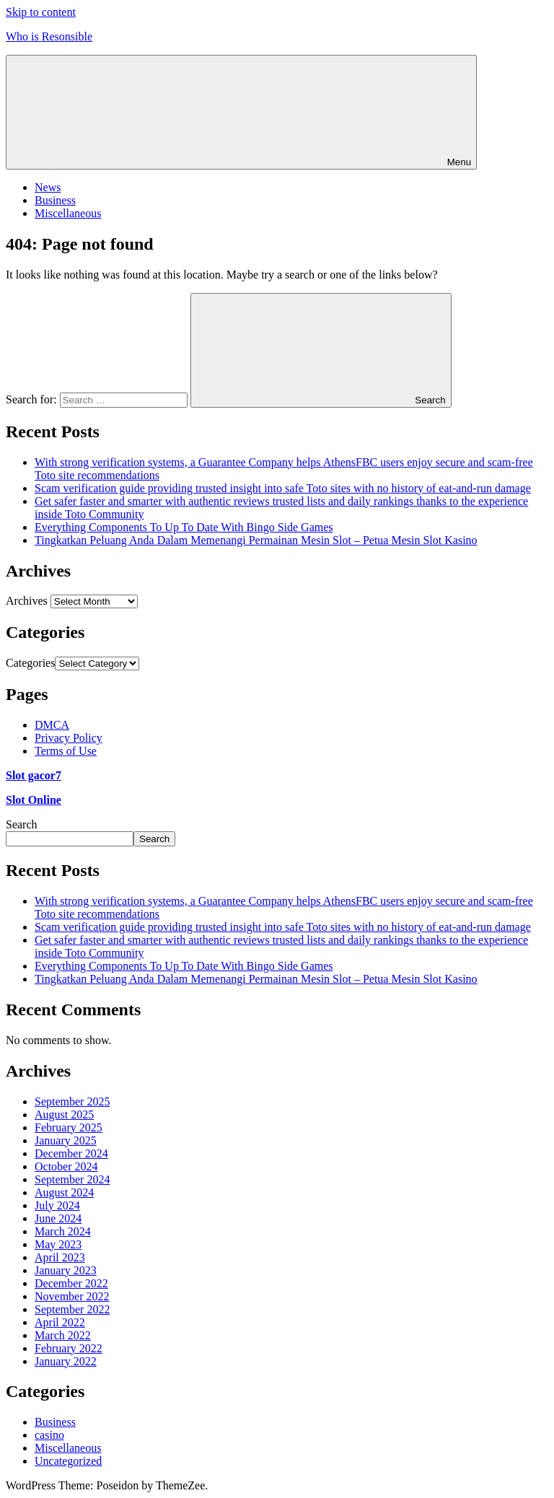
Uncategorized (68, 1461)
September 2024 (72, 1179)
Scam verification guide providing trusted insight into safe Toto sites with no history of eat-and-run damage (283, 488)
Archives (27, 601)
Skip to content (41, 12)
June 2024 (58, 1218)
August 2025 (64, 1114)
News (48, 187)
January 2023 (66, 1270)
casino (49, 1435)
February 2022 (68, 1348)
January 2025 (66, 1140)
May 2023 (58, 1244)
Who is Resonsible (49, 36)
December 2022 (71, 1283)
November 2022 (72, 1296)
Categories (30, 663)
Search (22, 824)
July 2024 (57, 1205)
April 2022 (60, 1322)
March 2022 (63, 1335)
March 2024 (63, 1231)
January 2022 (66, 1361)
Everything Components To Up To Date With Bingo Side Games (184, 527)
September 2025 (72, 1101)
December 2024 (71, 1153)
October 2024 (66, 1166)
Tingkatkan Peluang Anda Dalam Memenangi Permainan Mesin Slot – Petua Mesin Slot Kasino (256, 540)
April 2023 (60, 1257)
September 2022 (72, 1309)
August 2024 (64, 1192)
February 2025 (68, 1127)
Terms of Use (66, 751)
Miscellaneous (68, 213)
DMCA (52, 725)
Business (55, 200)
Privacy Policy (68, 738)
